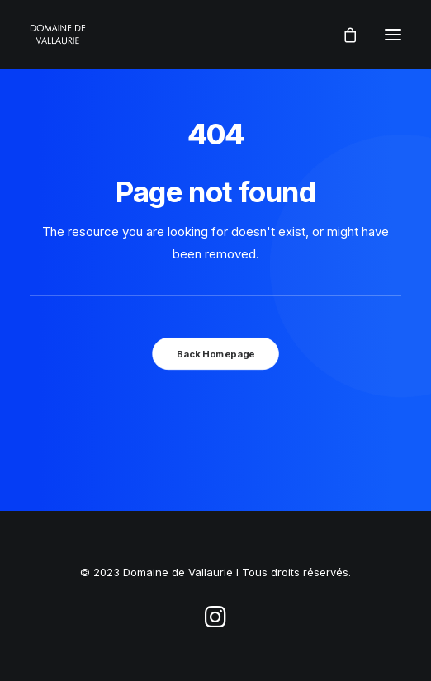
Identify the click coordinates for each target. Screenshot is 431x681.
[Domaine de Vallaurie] (58, 34)
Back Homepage (215, 353)
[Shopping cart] (343, 34)
